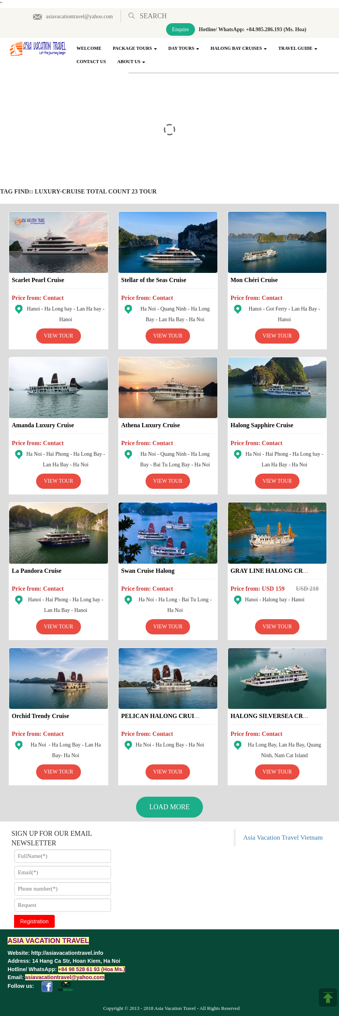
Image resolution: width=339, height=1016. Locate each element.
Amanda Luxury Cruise (43, 425)
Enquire (180, 29)
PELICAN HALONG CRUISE (161, 716)
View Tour (58, 336)
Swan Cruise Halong (147, 570)
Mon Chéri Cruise (254, 280)
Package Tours (135, 48)
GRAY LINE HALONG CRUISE (274, 570)
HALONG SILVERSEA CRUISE (274, 716)
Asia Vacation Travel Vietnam (283, 837)
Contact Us (91, 61)
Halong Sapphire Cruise (262, 425)
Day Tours (183, 48)
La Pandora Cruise (37, 570)
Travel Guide (297, 48)
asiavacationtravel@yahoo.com (73, 16)
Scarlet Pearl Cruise (38, 280)
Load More (169, 807)
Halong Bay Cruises (239, 48)
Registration (34, 921)
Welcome (88, 48)
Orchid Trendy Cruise (40, 716)
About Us (131, 61)
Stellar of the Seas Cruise (153, 280)
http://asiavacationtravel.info (67, 953)
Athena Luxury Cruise (150, 425)
